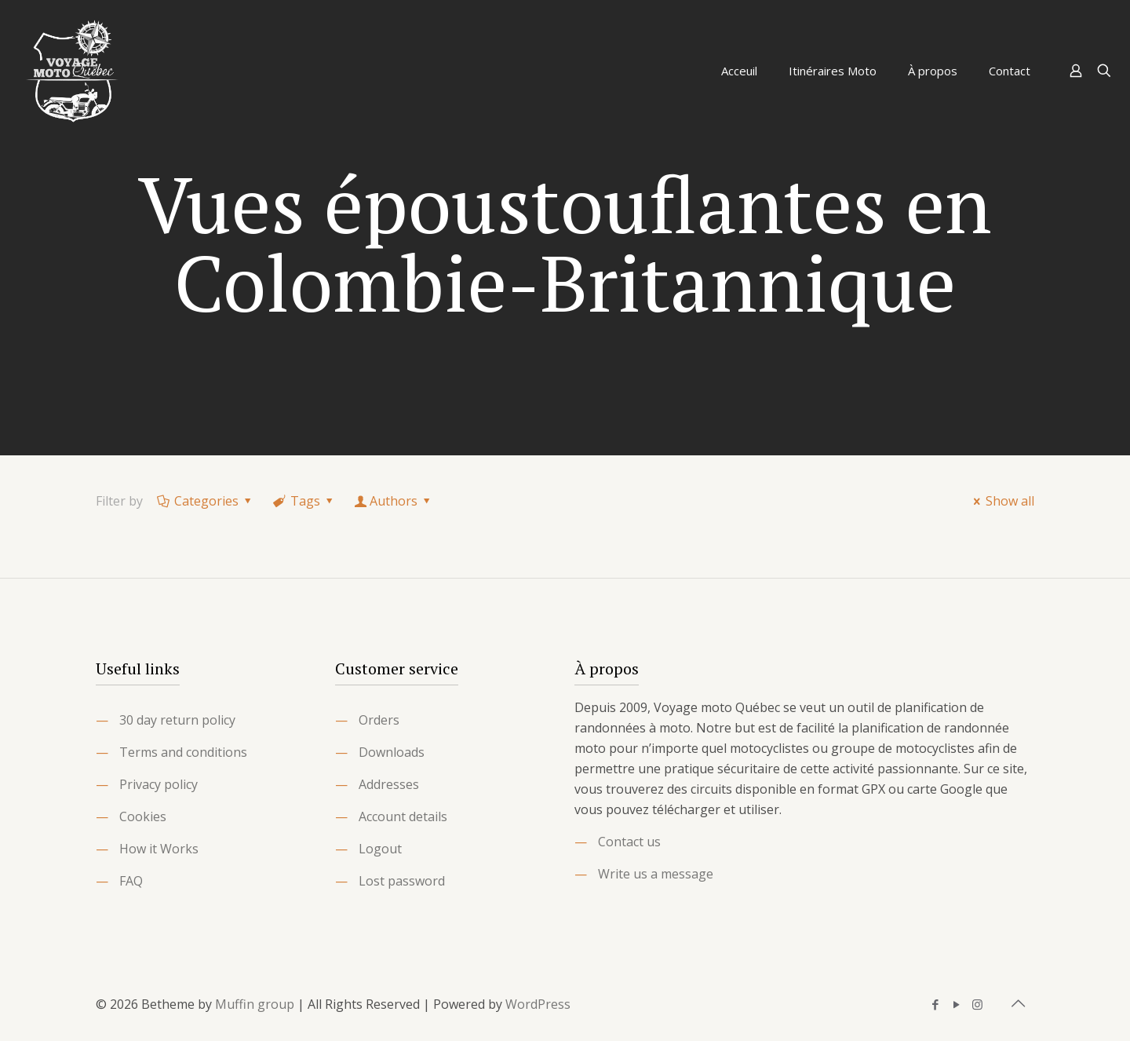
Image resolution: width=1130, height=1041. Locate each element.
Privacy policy (158, 784)
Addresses (389, 784)
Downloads (392, 752)
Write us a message (655, 873)
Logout (380, 848)
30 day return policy (177, 720)
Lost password (402, 880)
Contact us (629, 841)
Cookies (142, 816)
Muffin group (254, 1004)
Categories (206, 501)
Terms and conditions (183, 752)
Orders (379, 720)
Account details (403, 816)
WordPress (537, 1004)
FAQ (131, 880)
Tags (304, 501)
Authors (394, 501)
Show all (1001, 501)
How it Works (159, 848)
